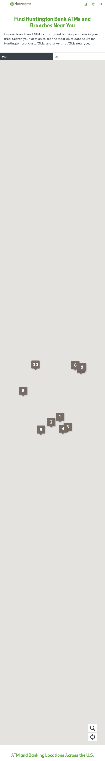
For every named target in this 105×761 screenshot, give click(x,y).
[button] (93, 4)
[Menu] (4, 4)
